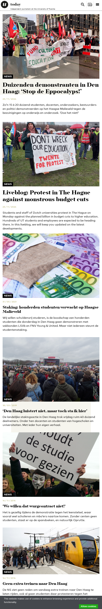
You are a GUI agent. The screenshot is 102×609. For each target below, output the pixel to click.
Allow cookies (88, 606)
